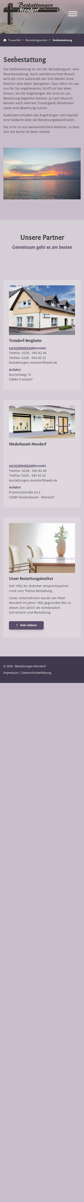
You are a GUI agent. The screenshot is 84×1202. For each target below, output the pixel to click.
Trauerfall (14, 40)
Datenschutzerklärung (36, 673)
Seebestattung (62, 40)
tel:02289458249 (21, 348)
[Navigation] (73, 14)
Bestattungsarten (36, 40)
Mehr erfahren (28, 625)
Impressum (11, 673)
